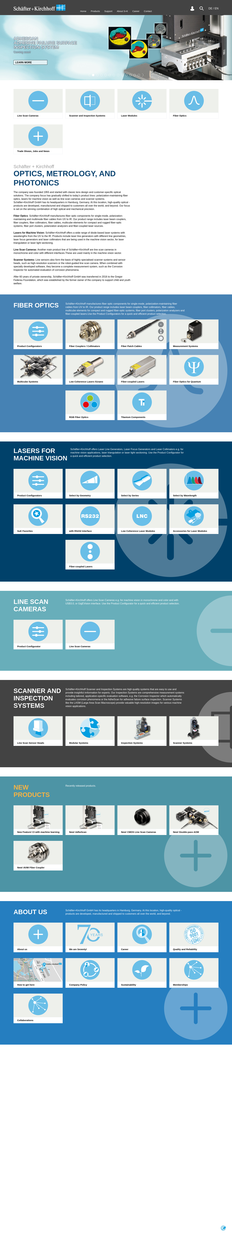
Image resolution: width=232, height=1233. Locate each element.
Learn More (23, 62)
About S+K (122, 11)
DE (210, 8)
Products (95, 11)
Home (83, 11)
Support (108, 11)
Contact (148, 11)
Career (136, 11)
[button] (89, 75)
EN (216, 8)
